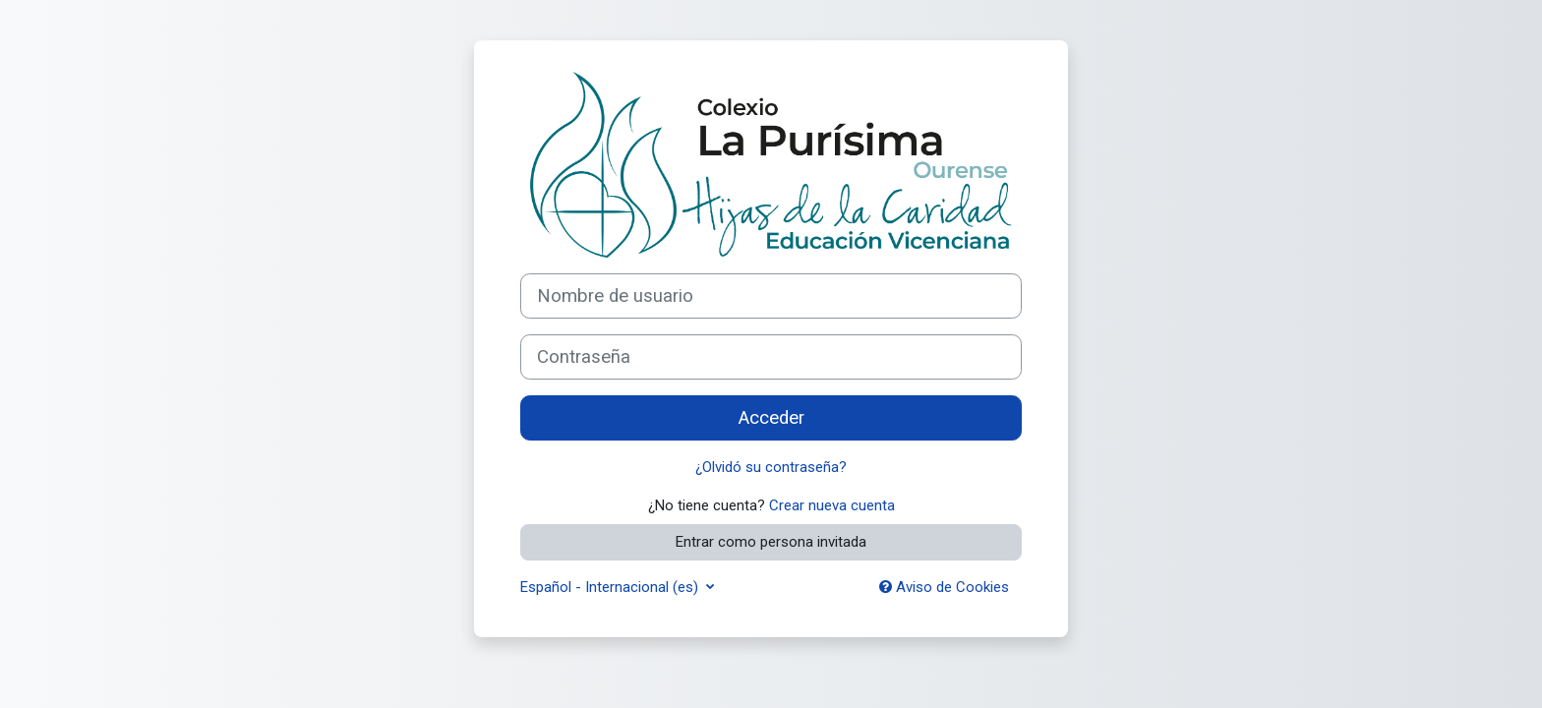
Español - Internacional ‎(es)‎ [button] (611, 587)
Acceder (771, 418)
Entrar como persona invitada (771, 542)
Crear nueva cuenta (832, 505)
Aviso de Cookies (944, 587)
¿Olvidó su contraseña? (771, 467)
